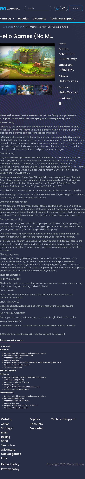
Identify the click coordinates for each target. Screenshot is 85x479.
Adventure (67, 54)
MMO (4, 432)
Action (19, 26)
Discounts (39, 18)
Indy (73, 59)
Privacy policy (10, 469)
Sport (4, 441)
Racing (5, 437)
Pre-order (36, 428)
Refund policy (10, 464)
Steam (64, 59)
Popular (23, 18)
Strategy (7, 428)
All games (8, 26)
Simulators (8, 445)
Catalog (7, 18)
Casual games (11, 454)
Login (75, 8)
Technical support (62, 18)
